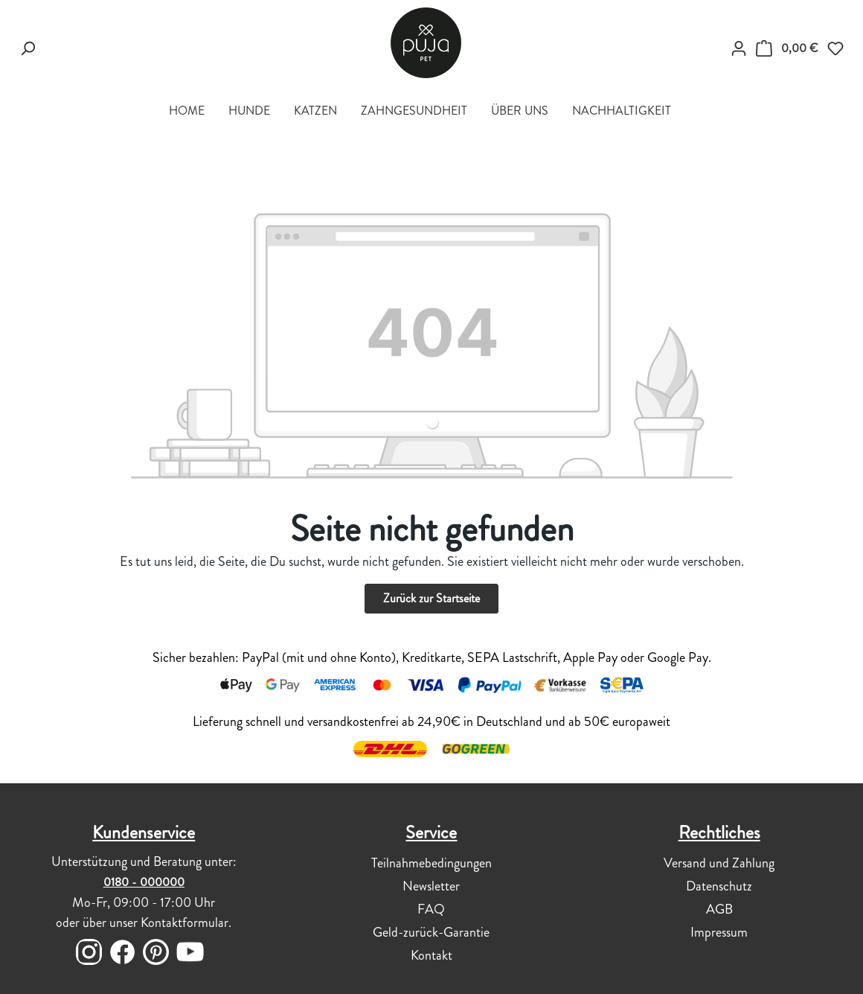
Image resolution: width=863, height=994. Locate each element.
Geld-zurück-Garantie (431, 932)
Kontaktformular (184, 922)
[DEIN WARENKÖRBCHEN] (787, 48)
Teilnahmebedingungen (431, 863)
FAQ (431, 909)
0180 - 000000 (144, 882)
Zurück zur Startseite (431, 598)
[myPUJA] (738, 48)
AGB (719, 909)
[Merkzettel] (835, 48)
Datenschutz (719, 886)
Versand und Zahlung (719, 863)
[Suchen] (27, 48)
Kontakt (431, 955)
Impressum (719, 932)
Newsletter (431, 886)
